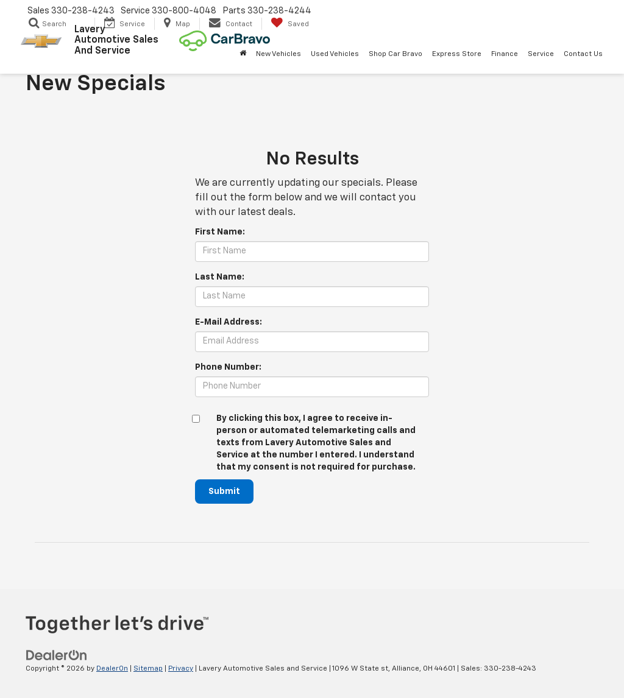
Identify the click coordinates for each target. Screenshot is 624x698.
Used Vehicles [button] (335, 54)
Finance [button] (504, 54)
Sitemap (148, 668)
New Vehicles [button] (278, 54)
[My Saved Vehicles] (289, 24)
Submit (224, 491)
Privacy (180, 668)
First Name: (220, 232)
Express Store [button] (456, 54)
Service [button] (541, 54)
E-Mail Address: (228, 322)
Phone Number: (228, 367)
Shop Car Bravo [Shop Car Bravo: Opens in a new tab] (395, 54)
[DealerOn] (57, 655)
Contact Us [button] (583, 54)
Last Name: (219, 277)
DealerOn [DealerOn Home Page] (112, 668)
